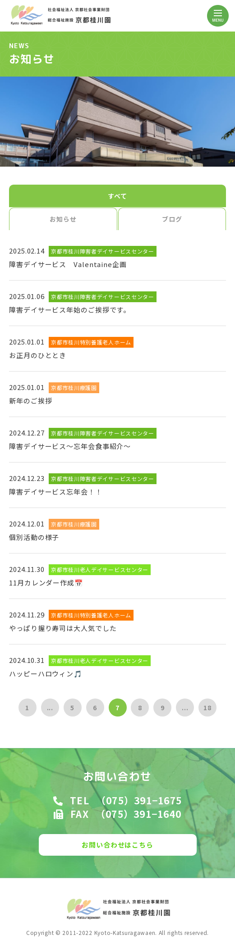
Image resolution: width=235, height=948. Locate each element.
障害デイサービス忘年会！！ (55, 491)
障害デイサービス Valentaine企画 (68, 264)
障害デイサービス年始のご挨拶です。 (69, 309)
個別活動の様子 (34, 537)
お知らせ (63, 218)
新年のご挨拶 (30, 400)
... (50, 707)
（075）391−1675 (139, 800)
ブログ (172, 218)
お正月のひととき (37, 355)
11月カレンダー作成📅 (46, 582)
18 (207, 707)
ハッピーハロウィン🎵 (46, 673)
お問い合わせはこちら (117, 844)
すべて (117, 195)
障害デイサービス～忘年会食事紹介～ (70, 446)
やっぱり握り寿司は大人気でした (63, 628)
